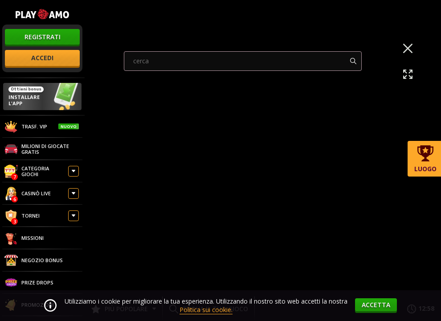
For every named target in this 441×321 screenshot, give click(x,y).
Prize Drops (28, 282)
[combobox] (243, 148)
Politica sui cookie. (206, 309)
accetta (376, 304)
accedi (42, 58)
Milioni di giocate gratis (36, 149)
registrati (42, 37)
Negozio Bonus (33, 260)
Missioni (24, 238)
